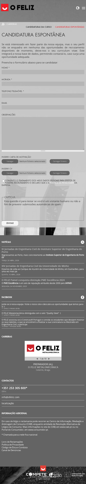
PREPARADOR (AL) (43, 364)
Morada (7, 79)
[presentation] (29, 212)
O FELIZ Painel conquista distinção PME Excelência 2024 (33, 280)
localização (8, 403)
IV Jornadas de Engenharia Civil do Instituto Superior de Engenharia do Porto (42, 250)
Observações (8, 115)
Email (4, 103)
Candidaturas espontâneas (69, 27)
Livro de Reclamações (12, 441)
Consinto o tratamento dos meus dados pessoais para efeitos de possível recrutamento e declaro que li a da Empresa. (39, 182)
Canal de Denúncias (11, 450)
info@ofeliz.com (10, 397)
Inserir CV (7, 169)
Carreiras (12, 24)
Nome (6, 68)
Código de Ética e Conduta (15, 447)
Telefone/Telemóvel (13, 91)
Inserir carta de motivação (16, 157)
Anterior (37, 359)
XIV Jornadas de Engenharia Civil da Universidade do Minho (35, 266)
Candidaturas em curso (39, 27)
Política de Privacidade (62, 183)
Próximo (49, 359)
